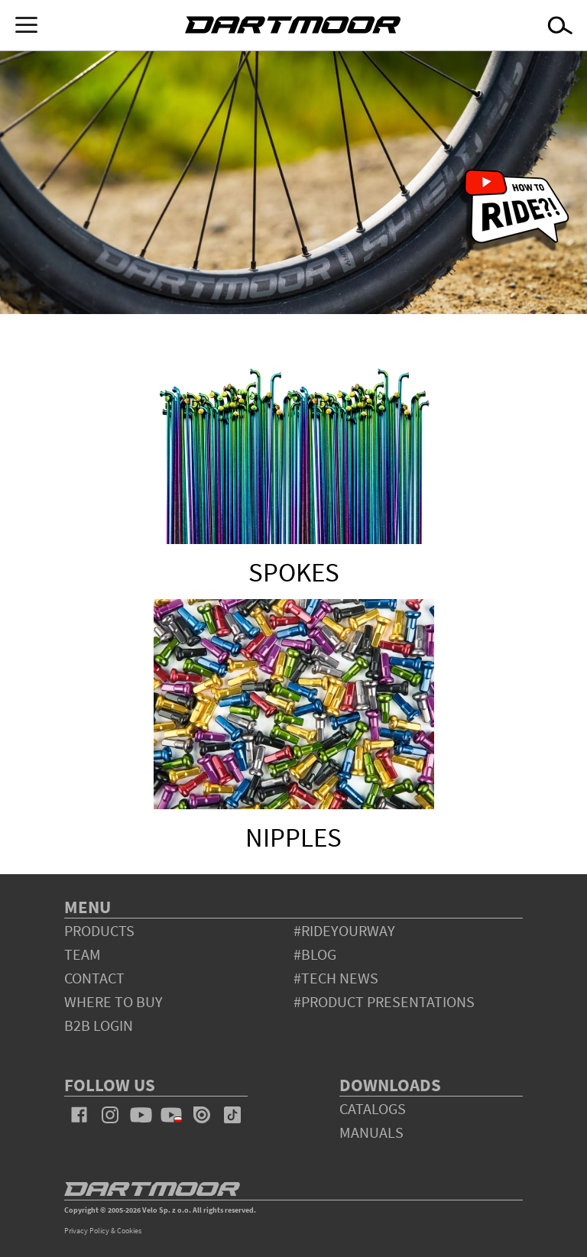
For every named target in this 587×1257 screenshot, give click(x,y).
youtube (140, 1115)
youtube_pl (171, 1115)
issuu (201, 1115)
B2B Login (98, 1025)
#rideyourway (344, 930)
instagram (110, 1115)
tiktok (232, 1115)
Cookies (129, 1231)
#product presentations (384, 1001)
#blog (315, 954)
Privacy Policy (86, 1231)
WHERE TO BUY (113, 1001)
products (99, 930)
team (82, 954)
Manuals (371, 1132)
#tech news (336, 977)
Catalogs (372, 1108)
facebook (79, 1115)
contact (94, 977)
